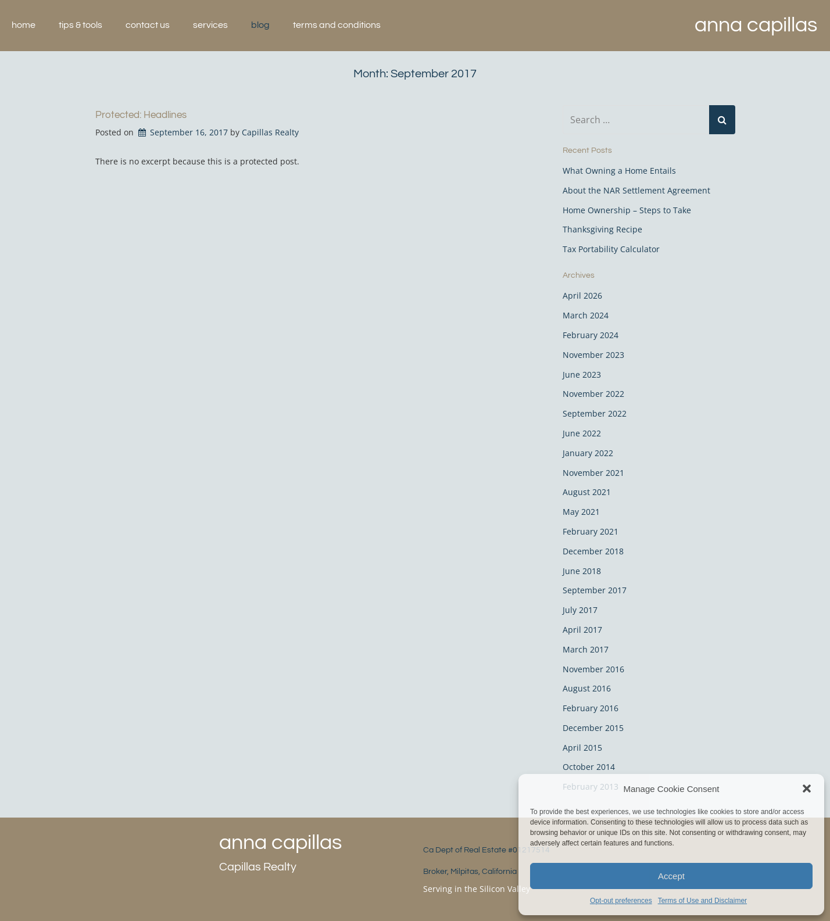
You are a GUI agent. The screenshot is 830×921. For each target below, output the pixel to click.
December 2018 (593, 551)
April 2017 (582, 629)
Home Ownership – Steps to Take (627, 210)
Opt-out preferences (621, 901)
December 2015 (593, 727)
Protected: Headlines (141, 115)
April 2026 (582, 295)
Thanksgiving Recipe (602, 229)
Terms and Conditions (337, 25)
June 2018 (582, 570)
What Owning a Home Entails (619, 170)
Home (23, 25)
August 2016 (587, 688)
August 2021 (587, 491)
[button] (807, 788)
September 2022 (595, 413)
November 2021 (593, 472)
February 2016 (590, 708)
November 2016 (593, 669)
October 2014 (589, 766)
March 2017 (586, 649)
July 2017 (580, 609)
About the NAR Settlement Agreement (636, 190)
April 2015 (582, 747)
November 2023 (593, 354)
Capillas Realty (270, 132)
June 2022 (582, 433)
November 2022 (593, 393)
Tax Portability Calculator (611, 249)
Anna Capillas (756, 25)
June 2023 (582, 374)
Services (210, 25)
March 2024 (586, 315)
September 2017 (595, 590)
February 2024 (590, 335)
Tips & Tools (80, 25)
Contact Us (148, 25)
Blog (260, 25)
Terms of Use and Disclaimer (702, 901)
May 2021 (581, 511)
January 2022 (588, 452)
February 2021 (590, 531)
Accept (671, 876)
